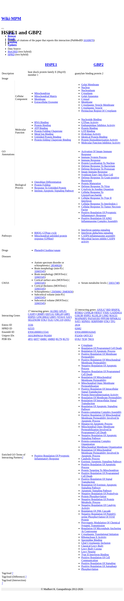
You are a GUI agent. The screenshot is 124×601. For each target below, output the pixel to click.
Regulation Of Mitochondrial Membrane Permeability (96, 379)
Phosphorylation (89, 569)
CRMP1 (40, 314)
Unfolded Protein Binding (47, 137)
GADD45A (116, 312)
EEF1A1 (49, 314)
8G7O (66, 339)
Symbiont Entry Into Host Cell (97, 174)
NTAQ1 (61, 317)
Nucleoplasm (88, 90)
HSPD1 (32, 317)
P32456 (79, 335)
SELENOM (34, 320)
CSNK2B (88, 312)
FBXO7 (98, 312)
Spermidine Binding (91, 540)
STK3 (44, 320)
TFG (112, 321)
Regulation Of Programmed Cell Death (101, 348)
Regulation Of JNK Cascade (96, 511)
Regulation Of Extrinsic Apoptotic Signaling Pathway (99, 486)
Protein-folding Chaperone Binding (52, 139)
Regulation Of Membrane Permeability (101, 397)
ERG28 (59, 314)
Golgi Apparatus (89, 96)
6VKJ (78, 339)
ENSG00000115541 (38, 332)
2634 (77, 325)
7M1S (91, 339)
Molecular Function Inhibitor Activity (100, 142)
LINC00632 (42, 317)
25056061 (56, 291)
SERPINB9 (97, 321)
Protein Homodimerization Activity (99, 139)
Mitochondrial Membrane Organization (101, 447)
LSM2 (105, 315)
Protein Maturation (91, 183)
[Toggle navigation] (2, 28)
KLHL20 (96, 315)
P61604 (48, 335)
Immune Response (90, 160)
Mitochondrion (42, 93)
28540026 (56, 265)
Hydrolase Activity (91, 134)
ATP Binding (41, 128)
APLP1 (63, 311)
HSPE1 (51, 64)
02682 (78, 328)
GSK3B (79, 315)
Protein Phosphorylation (93, 496)
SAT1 (69, 317)
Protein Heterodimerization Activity (99, 394)
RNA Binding (41, 122)
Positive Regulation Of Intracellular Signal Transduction (99, 390)
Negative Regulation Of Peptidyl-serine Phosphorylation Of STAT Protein (98, 516)
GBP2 (98, 64)
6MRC (43, 339)
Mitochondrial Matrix (45, 96)
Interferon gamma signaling (95, 230)
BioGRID (13, 51)
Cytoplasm (86, 93)
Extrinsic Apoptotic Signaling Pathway (101, 461)
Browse (12, 36)
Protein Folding (42, 184)
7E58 (84, 339)
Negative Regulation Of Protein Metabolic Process (97, 501)
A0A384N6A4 (35, 335)
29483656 (67, 291)
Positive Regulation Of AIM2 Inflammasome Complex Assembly (99, 220)
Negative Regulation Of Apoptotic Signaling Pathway (99, 437)
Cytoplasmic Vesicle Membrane (97, 105)
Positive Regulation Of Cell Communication (95, 559)
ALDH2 (54, 311)
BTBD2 (79, 312)
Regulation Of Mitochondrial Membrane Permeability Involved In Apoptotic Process (100, 453)
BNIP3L (115, 309)
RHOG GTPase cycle (45, 232)
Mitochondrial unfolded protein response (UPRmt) (50, 237)
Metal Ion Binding (43, 134)
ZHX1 (67, 320)
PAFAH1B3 (94, 318)
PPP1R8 (105, 318)
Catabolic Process (90, 458)
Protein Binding (42, 125)
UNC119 (58, 320)
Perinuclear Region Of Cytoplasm (98, 110)
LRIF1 (53, 317)
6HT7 (37, 339)
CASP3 (32, 314)
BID (108, 309)
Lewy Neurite (88, 551)
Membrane (40, 99)
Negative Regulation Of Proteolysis (99, 493)
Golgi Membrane (90, 84)
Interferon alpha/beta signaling (97, 232)
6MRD (51, 339)
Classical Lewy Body (92, 545)
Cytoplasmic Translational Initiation (100, 534)
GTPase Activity (89, 122)
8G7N (59, 339)
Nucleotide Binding (91, 119)
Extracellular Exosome (46, 102)
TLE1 (50, 320)
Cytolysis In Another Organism (97, 189)
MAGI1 (113, 315)
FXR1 (106, 312)
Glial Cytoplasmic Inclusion (95, 543)
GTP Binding (88, 131)
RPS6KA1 (115, 318)
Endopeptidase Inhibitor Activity (98, 125)
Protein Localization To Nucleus (98, 163)
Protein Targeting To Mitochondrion (100, 470)
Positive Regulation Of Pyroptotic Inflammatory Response (98, 214)
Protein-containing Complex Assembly (101, 412)
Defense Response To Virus (95, 186)
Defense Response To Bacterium (98, 166)
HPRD (11, 54)
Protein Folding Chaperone (48, 131)
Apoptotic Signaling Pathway (96, 490)
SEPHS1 (85, 321)
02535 (31, 328)
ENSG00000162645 (85, 332)
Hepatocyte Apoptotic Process (96, 423)
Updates (12, 44)
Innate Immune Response (94, 171)
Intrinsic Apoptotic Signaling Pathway (54, 190)
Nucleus (85, 87)
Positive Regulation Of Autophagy (99, 566)
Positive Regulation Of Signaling (98, 563)
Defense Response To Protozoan (98, 168)
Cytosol (85, 99)
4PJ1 (30, 339)
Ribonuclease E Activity (93, 537)
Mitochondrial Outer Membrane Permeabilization (97, 384)
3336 (30, 325)
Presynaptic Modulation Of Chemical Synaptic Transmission (100, 524)
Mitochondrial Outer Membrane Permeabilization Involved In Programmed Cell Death (97, 429)
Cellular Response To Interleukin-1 (99, 203)
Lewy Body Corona (91, 548)
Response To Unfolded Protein (50, 187)
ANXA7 (101, 309)
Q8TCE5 (88, 335)
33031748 (113, 283)
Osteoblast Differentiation (47, 182)
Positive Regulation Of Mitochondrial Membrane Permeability (100, 361)
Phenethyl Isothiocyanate (47, 250)
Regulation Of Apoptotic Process (98, 351)
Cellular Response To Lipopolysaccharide (92, 193)
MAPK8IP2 (81, 318)
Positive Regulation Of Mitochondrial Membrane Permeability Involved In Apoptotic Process (100, 418)
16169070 (88, 40)
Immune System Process (94, 157)
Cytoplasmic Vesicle (91, 107)
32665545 (39, 271)
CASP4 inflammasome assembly (98, 235)
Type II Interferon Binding (95, 554)
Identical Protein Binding (94, 137)
